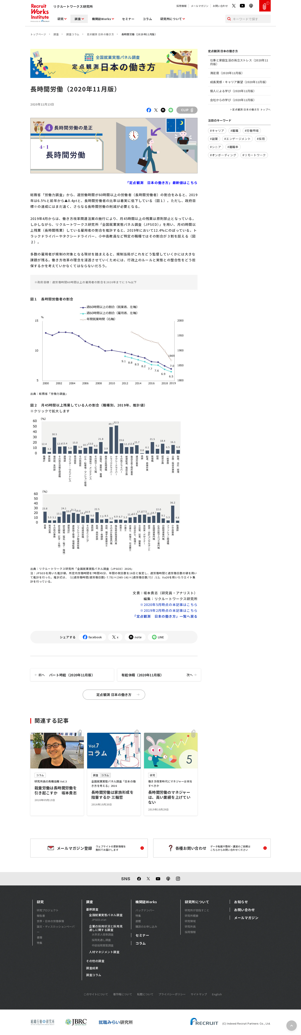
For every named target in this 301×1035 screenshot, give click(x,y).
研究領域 (190, 921)
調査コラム (72, 34)
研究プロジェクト (48, 910)
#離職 (235, 130)
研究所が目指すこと (197, 910)
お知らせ (241, 902)
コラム (147, 19)
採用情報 (181, 6)
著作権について (122, 994)
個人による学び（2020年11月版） (233, 91)
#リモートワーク (254, 155)
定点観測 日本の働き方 (100, 34)
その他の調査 (95, 961)
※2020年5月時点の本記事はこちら (169, 604)
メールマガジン (199, 6)
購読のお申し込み (146, 926)
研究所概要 (191, 916)
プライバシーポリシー (172, 994)
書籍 (39, 937)
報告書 (41, 916)
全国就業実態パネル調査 (105, 915)
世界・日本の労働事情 (50, 921)
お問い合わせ (220, 6)
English (217, 994)
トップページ (38, 34)
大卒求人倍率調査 (103, 934)
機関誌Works (101, 19)
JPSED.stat (99, 920)
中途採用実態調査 (103, 945)
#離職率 (233, 147)
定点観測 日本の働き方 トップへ (251, 109)
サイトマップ (199, 994)
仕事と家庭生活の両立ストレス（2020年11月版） (239, 62)
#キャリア (217, 130)
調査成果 (92, 968)
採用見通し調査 (101, 940)
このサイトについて (96, 994)
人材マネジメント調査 (104, 952)
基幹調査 (92, 909)
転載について (145, 994)
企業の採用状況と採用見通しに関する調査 (105, 928)
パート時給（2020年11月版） (62, 675)
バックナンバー (144, 910)
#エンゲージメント (237, 139)
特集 (39, 943)
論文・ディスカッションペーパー (56, 929)
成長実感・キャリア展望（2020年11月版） (239, 82)
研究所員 (190, 926)
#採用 (261, 139)
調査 (78, 19)
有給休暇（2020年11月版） (161, 675)
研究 (60, 19)
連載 (138, 921)
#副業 (214, 139)
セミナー (128, 19)
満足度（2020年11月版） (227, 73)
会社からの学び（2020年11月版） (233, 100)
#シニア (215, 147)
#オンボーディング (223, 155)
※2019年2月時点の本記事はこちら (169, 610)
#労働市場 (252, 130)
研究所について (171, 19)
